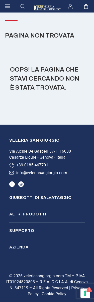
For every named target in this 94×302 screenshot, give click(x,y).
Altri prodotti (27, 214)
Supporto (21, 230)
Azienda (19, 247)
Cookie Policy (54, 293)
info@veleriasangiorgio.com (41, 172)
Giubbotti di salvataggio (40, 197)
